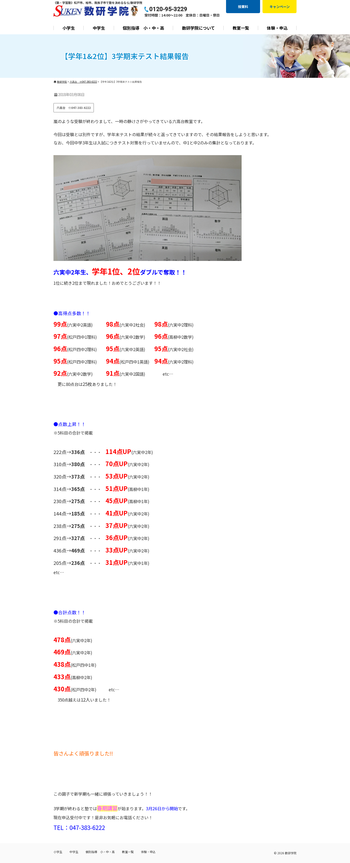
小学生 (68, 28)
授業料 (243, 6)
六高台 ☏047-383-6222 (74, 108)
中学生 (99, 28)
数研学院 (291, 853)
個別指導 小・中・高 (143, 28)
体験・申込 (277, 28)
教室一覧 (241, 28)
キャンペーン (280, 6)
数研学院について (198, 28)
